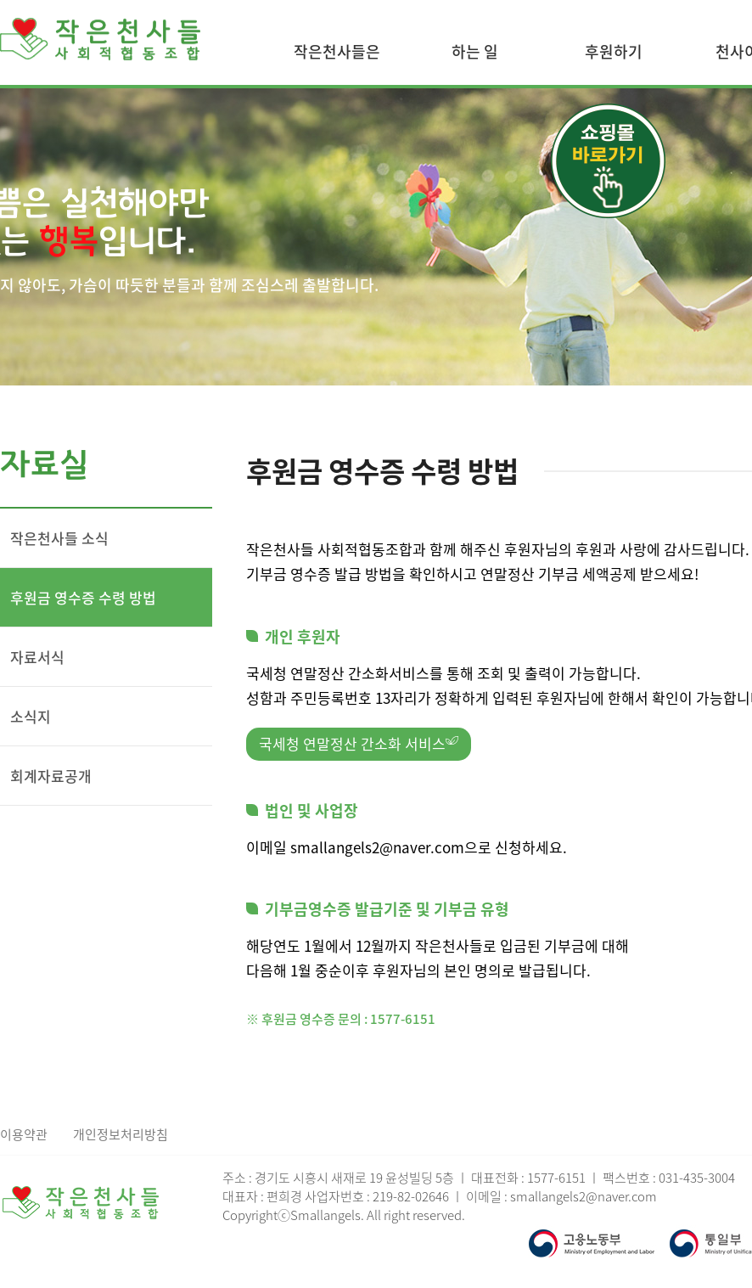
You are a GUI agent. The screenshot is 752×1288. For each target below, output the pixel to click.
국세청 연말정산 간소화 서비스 (358, 743)
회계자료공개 (51, 775)
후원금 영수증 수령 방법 (83, 597)
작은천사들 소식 (59, 537)
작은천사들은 (337, 52)
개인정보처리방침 (120, 1134)
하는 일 (475, 52)
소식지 (30, 716)
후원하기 (614, 52)
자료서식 (37, 656)
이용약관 (24, 1134)
